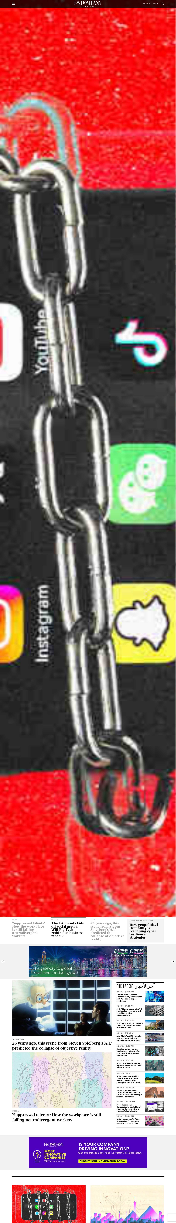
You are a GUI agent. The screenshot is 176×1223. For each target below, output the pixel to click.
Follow (146, 4)
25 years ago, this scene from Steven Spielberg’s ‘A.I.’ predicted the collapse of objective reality (61, 1046)
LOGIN (156, 4)
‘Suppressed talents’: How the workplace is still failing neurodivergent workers (56, 1117)
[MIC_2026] (88, 963)
